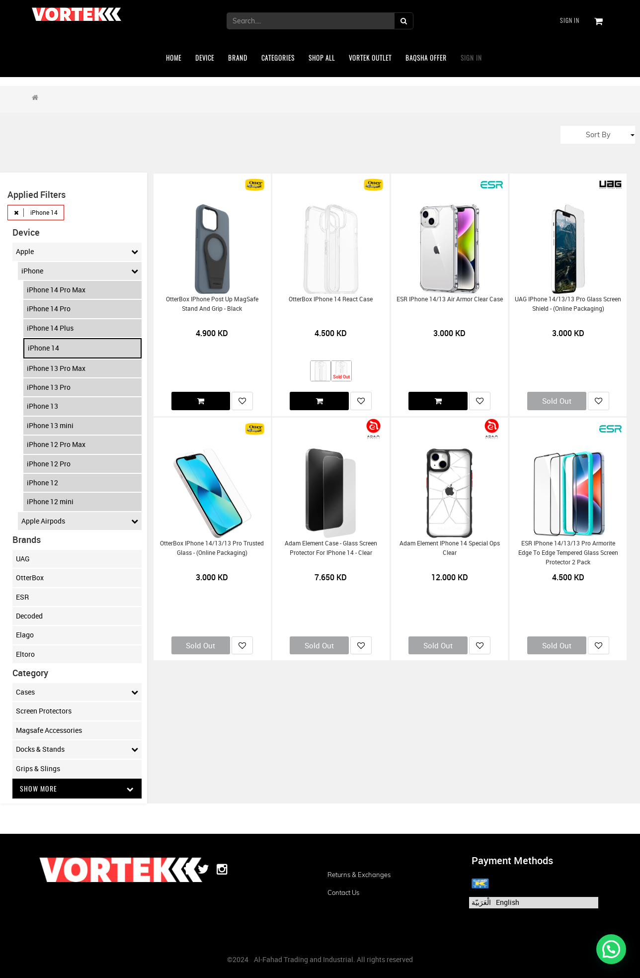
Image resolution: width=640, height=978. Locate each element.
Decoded (29, 616)
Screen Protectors (44, 710)
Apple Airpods (80, 521)
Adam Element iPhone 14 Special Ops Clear (450, 548)
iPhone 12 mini (50, 501)
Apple (77, 251)
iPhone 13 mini (50, 425)
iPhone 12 (42, 482)
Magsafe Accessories (49, 730)
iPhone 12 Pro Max (56, 444)
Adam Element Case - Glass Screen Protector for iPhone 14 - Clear (331, 548)
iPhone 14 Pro (49, 308)
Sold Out (556, 401)
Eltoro (25, 654)
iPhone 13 (42, 406)
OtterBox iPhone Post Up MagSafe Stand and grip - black (212, 304)
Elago (25, 634)
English (507, 902)
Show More (77, 788)
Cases (77, 692)
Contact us (343, 892)
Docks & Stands (77, 749)
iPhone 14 (43, 348)
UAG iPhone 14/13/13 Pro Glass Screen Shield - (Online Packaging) (568, 304)
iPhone (80, 271)
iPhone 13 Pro (49, 387)
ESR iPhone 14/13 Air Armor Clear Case (450, 299)
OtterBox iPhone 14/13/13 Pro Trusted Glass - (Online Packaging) (212, 548)
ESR (22, 597)
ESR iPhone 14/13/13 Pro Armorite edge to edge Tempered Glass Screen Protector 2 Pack (568, 553)
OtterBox (30, 577)
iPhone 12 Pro (49, 463)
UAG (23, 558)
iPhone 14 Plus (50, 328)
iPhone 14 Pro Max (56, 289)
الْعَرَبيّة (481, 902)
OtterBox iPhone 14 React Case (331, 299)
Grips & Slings (38, 768)
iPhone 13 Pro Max (56, 368)
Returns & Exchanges (359, 875)
